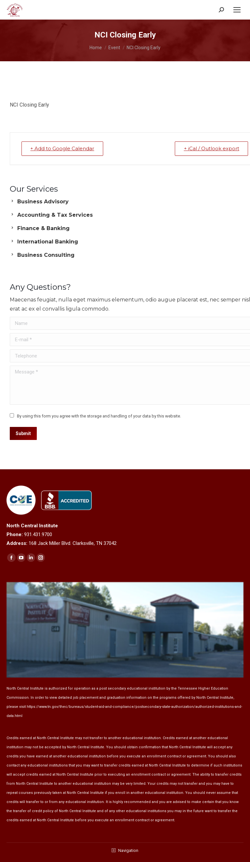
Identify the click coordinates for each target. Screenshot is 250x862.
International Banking (47, 242)
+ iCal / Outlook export (211, 148)
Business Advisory (43, 201)
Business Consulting (46, 255)
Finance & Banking (43, 228)
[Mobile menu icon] (236, 9)
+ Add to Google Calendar (63, 148)
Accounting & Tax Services (55, 215)
